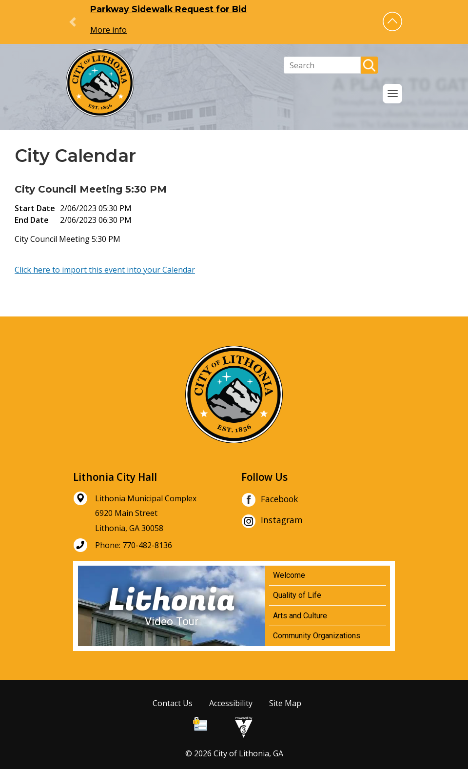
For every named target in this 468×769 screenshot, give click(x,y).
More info (108, 29)
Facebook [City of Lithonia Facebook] (269, 500)
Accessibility (231, 703)
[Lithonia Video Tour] (171, 606)
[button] (392, 21)
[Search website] (322, 65)
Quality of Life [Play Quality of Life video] (297, 595)
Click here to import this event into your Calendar (105, 269)
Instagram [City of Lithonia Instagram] (272, 521)
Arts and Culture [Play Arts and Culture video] (300, 615)
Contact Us (173, 703)
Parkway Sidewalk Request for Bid (168, 9)
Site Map (285, 703)
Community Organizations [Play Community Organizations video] (316, 635)
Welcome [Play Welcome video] (289, 575)
